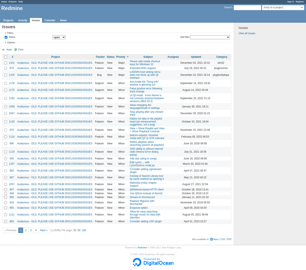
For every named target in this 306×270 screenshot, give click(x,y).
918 (12, 202)
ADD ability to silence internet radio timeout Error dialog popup (146, 151)
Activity (22, 20)
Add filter (185, 37)
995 (12, 158)
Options (11, 42)
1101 (12, 62)
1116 (12, 136)
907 (12, 189)
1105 (12, 74)
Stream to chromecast (142, 197)
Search (228, 7)
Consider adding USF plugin (146, 221)
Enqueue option (139, 207)
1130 (12, 121)
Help (20, 1)
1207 (12, 163)
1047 (12, 113)
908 (12, 193)
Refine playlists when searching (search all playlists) (147, 143)
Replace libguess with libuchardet (142, 202)
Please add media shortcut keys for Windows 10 (145, 63)
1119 (12, 151)
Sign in (290, 1)
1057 (12, 184)
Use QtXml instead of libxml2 (146, 193)
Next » (44, 230)
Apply (9, 49)
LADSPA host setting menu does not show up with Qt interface (145, 74)
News (63, 20)
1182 (12, 98)
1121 (12, 214)
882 (12, 170)
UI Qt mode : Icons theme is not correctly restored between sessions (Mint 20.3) (147, 98)
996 (12, 143)
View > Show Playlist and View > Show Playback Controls (147, 130)
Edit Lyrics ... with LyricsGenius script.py (142, 164)
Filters (10, 33)
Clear (21, 49)
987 (12, 177)
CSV (223, 239)
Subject (147, 56)
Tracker (100, 56)
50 (79, 230)
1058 (12, 106)
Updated (196, 56)
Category (221, 56)
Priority (120, 56)
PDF (229, 239)
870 (12, 129)
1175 (12, 90)
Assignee (173, 56)
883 (12, 221)
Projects (13, 1)
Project (55, 56)
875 (12, 68)
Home (4, 1)
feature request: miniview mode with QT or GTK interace (147, 137)
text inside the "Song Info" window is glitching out (144, 83)
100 (84, 230)
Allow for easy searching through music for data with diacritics (145, 214)
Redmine (142, 247)
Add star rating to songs (143, 158)
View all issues (247, 33)
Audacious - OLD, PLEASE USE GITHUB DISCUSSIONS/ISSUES (54, 62)
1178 (12, 83)
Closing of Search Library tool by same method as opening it (147, 177)
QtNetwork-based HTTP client (146, 189)
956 (12, 197)
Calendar (50, 20)
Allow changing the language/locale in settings (145, 107)
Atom (216, 239)
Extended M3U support (143, 68)
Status (11, 37)
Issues (36, 20)
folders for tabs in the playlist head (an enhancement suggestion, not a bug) (146, 121)
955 (12, 207)
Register (300, 1)
